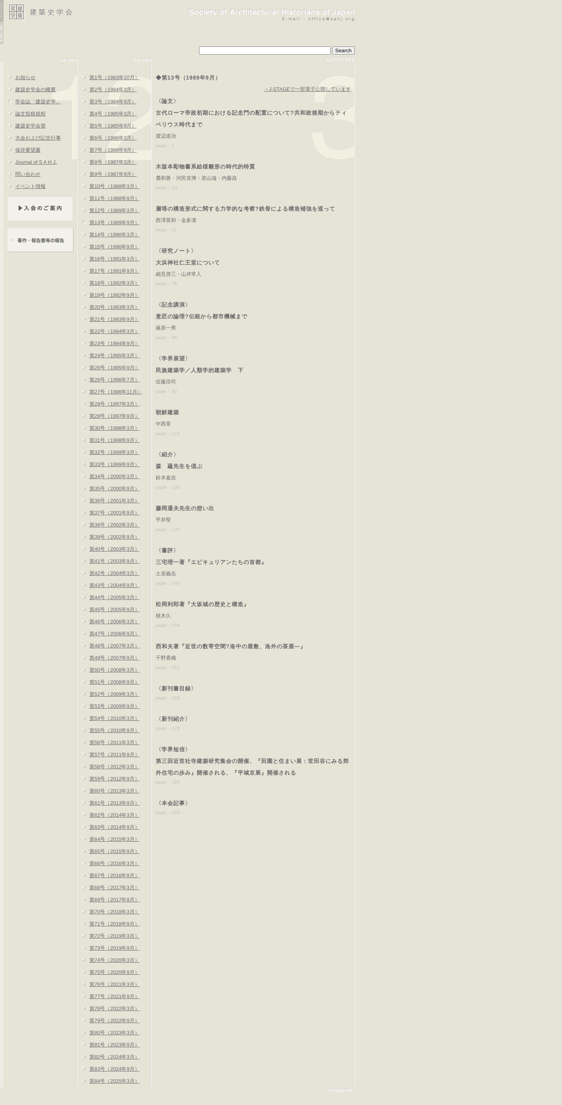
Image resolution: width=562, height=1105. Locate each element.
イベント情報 (25, 186)
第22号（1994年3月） (109, 331)
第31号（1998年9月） (109, 440)
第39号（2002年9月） (109, 537)
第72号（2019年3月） (109, 936)
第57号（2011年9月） (109, 754)
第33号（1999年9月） (109, 464)
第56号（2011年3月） (109, 742)
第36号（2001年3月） (109, 501)
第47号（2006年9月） (109, 634)
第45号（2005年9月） (109, 609)
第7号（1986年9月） (107, 150)
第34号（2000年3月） (109, 476)
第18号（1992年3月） (109, 283)
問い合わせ (22, 174)
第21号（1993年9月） (109, 319)
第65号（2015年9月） (109, 851)
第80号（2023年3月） (109, 1033)
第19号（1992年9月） (109, 295)
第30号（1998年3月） (109, 428)
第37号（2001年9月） (109, 513)
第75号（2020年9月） (109, 972)
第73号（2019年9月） (109, 948)
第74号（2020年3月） (109, 960)
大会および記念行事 (32, 138)
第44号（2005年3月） (109, 597)
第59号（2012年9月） (109, 779)
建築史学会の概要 (30, 89)
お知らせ (20, 77)
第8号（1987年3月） (107, 162)
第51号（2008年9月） (109, 682)
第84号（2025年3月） (109, 1081)
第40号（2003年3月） (109, 549)
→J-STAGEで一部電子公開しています (307, 89)
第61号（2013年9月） (109, 803)
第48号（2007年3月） (109, 646)
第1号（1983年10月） (109, 77)
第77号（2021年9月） (109, 996)
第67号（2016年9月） (109, 875)
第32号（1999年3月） (109, 452)
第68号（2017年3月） (109, 887)
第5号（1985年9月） (107, 126)
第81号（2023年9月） (109, 1045)
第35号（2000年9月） (109, 488)
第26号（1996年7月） (109, 380)
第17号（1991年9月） (109, 271)
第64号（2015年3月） (109, 839)
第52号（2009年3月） (109, 694)
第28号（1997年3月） (109, 404)
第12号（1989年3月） (109, 210)
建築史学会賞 (25, 126)
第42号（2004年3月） (109, 573)
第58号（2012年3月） (109, 767)
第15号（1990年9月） (109, 247)
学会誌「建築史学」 (32, 102)
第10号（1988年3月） (109, 186)
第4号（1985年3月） (107, 114)
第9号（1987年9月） (107, 174)
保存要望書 (22, 150)
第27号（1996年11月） (110, 392)
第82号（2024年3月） (109, 1057)
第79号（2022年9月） (109, 1020)
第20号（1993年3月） (109, 307)
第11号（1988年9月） (109, 198)
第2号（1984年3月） (107, 89)
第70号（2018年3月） (109, 912)
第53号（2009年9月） (109, 706)
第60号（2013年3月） (109, 791)
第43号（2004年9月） (109, 585)
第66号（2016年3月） (109, 863)
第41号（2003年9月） (109, 561)
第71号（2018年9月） (109, 924)
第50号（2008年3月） (109, 670)
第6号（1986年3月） (107, 138)
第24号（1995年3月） (109, 355)
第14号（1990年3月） (109, 235)
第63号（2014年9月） (109, 827)
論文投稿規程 (25, 114)
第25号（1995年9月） (109, 368)
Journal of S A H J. (30, 162)
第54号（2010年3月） (109, 718)
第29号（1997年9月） (109, 416)
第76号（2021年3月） (109, 984)
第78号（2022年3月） (109, 1008)
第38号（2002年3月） (109, 525)
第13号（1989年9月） (109, 222)
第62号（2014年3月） (109, 815)
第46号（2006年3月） (109, 621)
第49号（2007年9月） (109, 658)
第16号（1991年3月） (109, 259)
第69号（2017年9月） (109, 900)
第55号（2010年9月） (109, 730)
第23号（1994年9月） (109, 343)
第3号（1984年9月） (107, 102)
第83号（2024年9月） (109, 1069)
